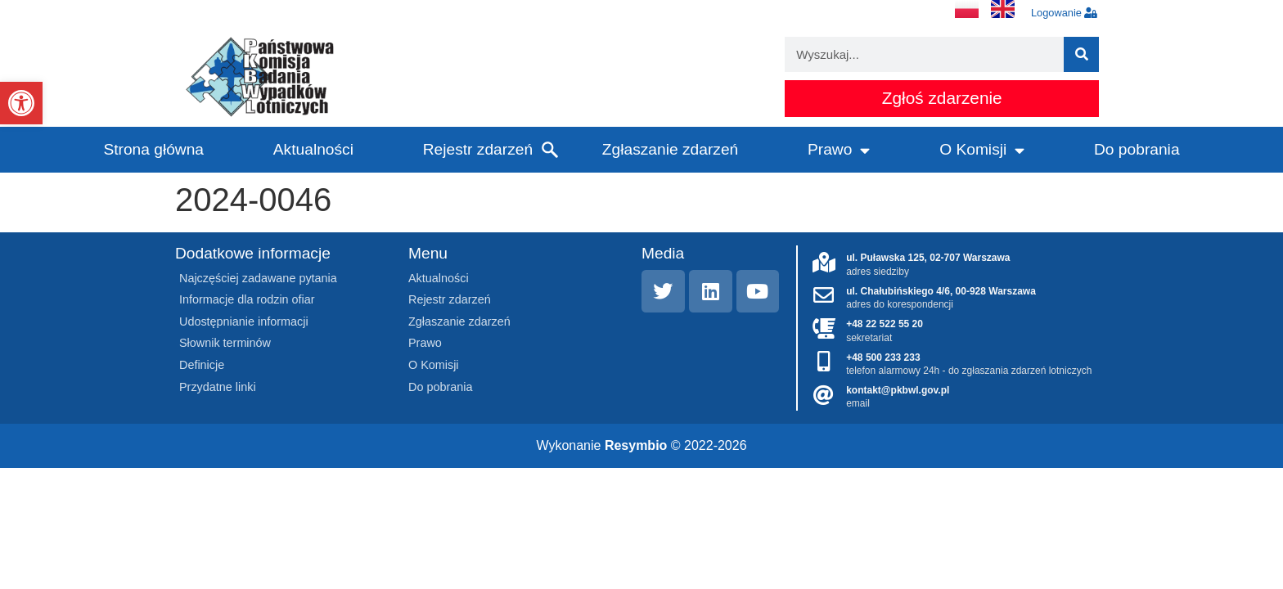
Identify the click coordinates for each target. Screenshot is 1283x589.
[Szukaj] (1081, 54)
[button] (21, 103)
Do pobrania (1137, 149)
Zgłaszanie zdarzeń (670, 149)
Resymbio (636, 445)
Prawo (839, 150)
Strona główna (153, 149)
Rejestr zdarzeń (478, 149)
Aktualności (313, 149)
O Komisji (981, 150)
